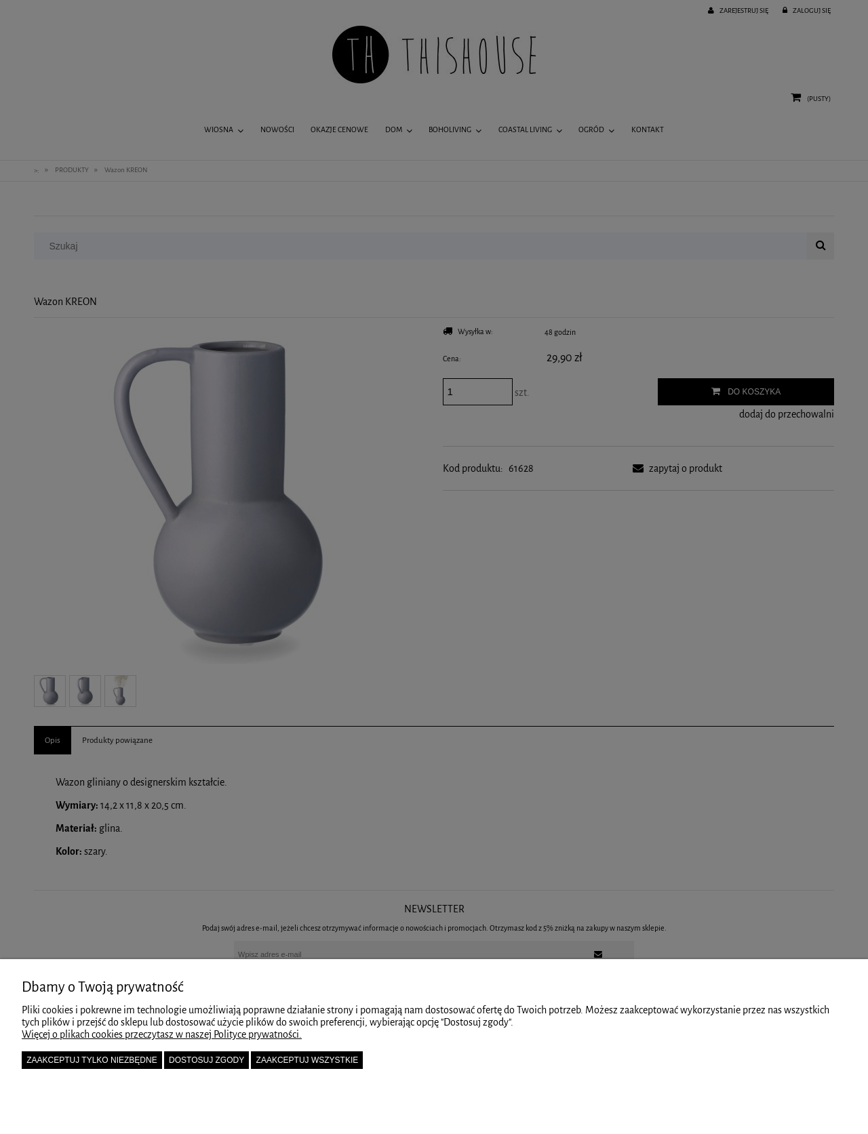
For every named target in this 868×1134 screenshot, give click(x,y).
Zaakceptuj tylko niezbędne (91, 1060)
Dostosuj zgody (206, 1060)
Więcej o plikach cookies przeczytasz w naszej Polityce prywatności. (162, 1034)
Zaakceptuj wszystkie (307, 1060)
